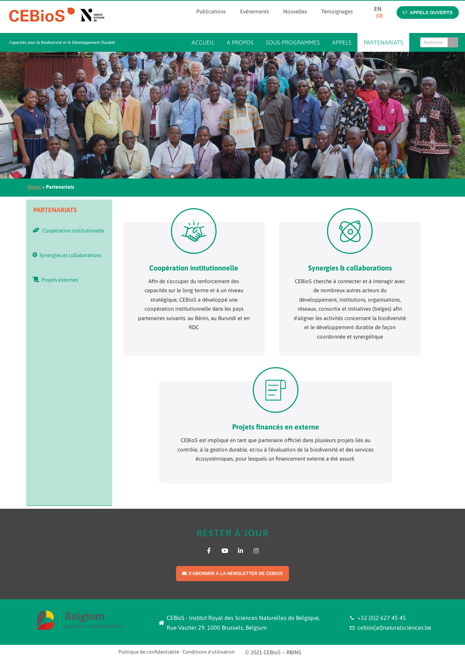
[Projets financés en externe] (275, 390)
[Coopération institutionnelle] (194, 231)
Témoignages (337, 11)
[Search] (453, 42)
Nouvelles (295, 11)
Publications (211, 11)
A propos (240, 42)
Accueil (203, 42)
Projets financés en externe (275, 427)
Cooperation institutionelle (68, 230)
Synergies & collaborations (350, 268)
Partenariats (383, 42)
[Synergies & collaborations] (350, 231)
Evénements (254, 11)
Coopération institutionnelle (193, 268)
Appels (341, 42)
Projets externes (55, 280)
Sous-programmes (293, 42)
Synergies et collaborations (67, 255)
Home (34, 187)
